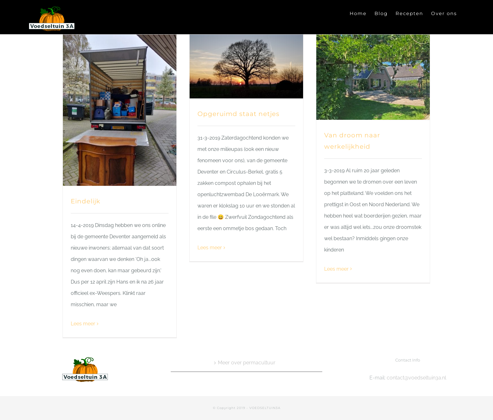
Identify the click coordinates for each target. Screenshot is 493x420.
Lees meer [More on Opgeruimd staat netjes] (209, 248)
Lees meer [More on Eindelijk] (83, 324)
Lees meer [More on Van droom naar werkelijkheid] (336, 269)
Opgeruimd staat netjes (238, 114)
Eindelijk (85, 201)
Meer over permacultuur (246, 363)
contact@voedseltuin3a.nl (416, 378)
